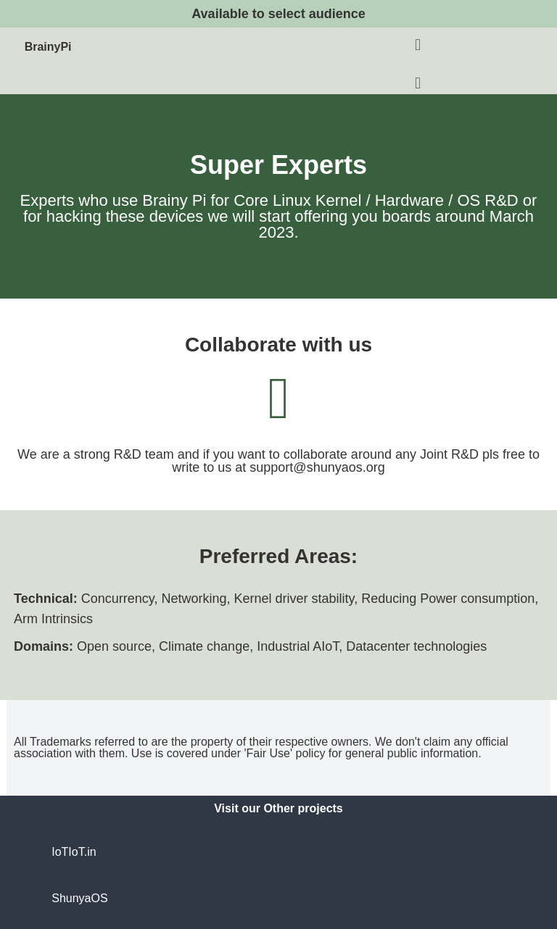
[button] (417, 44)
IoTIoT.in (73, 852)
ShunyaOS (79, 898)
